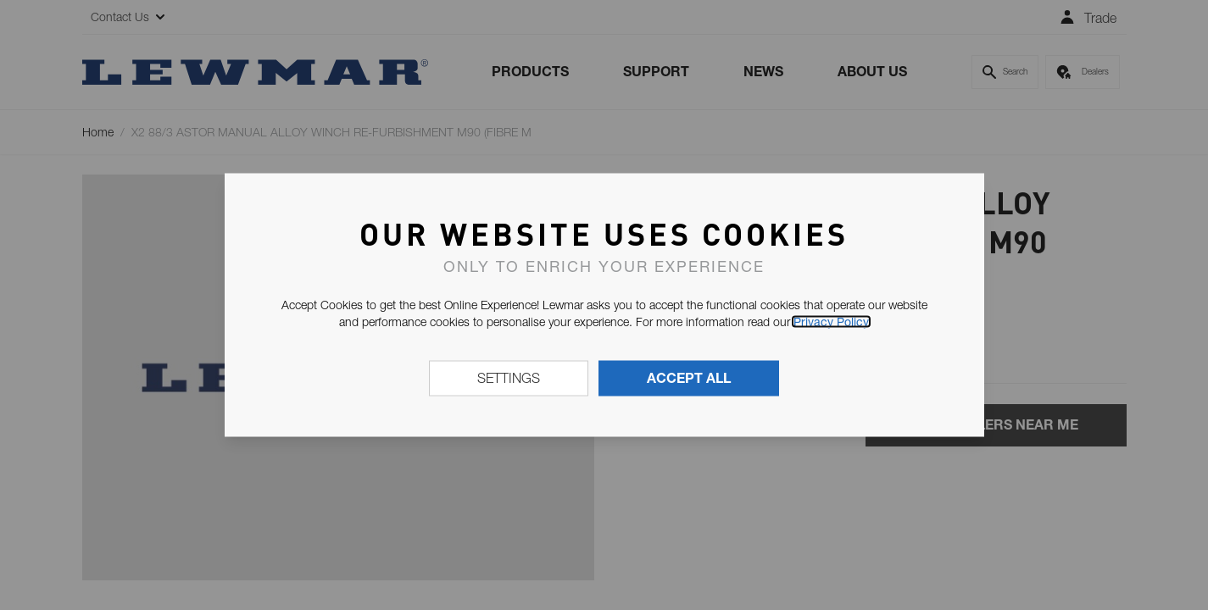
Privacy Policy (831, 322)
